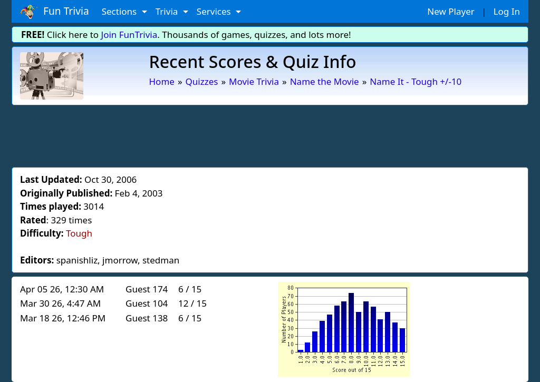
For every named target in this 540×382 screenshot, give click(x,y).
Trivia (168, 11)
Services (215, 11)
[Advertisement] (270, 134)
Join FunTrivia (129, 34)
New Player (450, 11)
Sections (120, 11)
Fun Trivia (54, 11)
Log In (507, 11)
